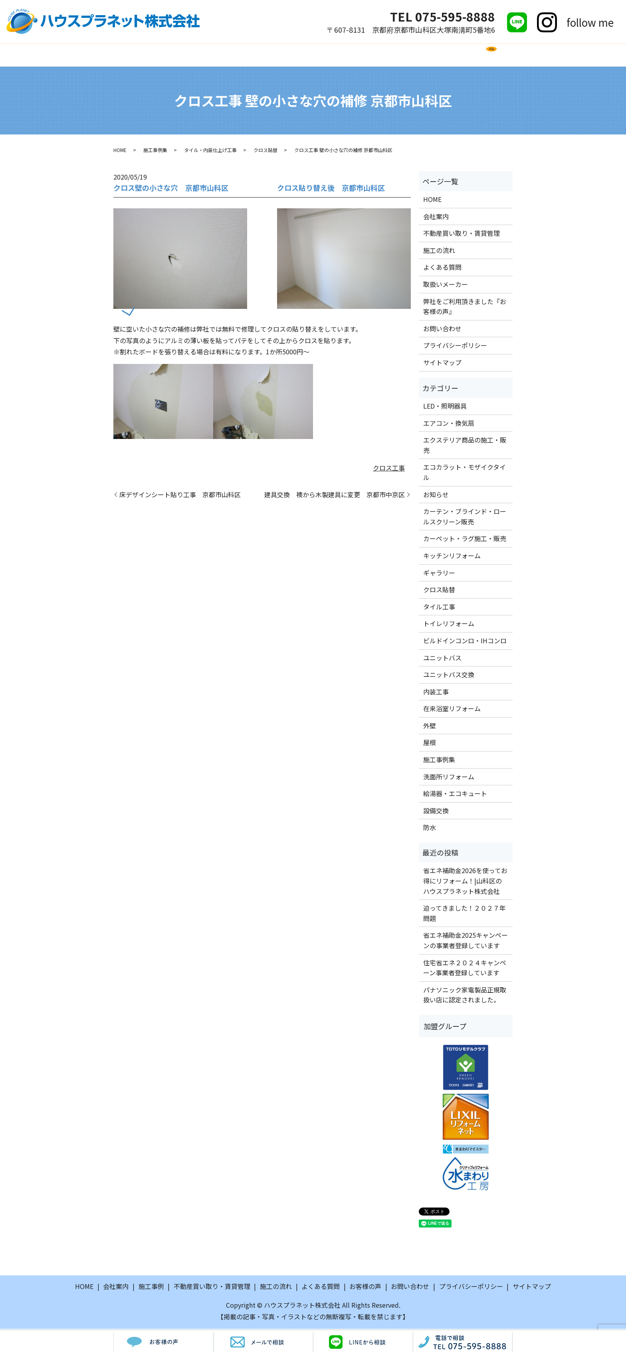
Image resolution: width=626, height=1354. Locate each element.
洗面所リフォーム (448, 777)
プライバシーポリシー (455, 346)
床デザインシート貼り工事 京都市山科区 (180, 495)
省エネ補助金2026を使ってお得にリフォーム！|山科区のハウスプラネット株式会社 (465, 882)
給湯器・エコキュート (455, 794)
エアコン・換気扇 (448, 424)
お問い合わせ (469, 55)
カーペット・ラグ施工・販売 (464, 539)
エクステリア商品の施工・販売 (464, 446)
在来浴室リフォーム (452, 709)
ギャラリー (439, 573)
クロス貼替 (265, 151)
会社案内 (170, 55)
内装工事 (436, 692)
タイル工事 (439, 607)
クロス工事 (389, 469)
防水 (429, 828)
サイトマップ (442, 363)
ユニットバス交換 (448, 675)
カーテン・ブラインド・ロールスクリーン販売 (464, 518)
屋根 (429, 743)
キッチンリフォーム (452, 556)
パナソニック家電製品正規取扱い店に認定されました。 (464, 996)
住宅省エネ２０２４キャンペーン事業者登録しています (464, 968)
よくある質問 (305, 55)
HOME (133, 55)
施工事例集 (155, 151)
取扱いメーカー (363, 55)
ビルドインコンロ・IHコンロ (465, 641)
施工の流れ (254, 55)
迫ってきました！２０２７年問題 (464, 914)
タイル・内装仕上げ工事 (210, 151)
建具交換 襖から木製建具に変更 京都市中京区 (334, 495)
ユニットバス (442, 658)
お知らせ (436, 495)
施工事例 (210, 55)
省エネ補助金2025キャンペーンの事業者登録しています (465, 941)
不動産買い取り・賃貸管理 (461, 234)
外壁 (429, 726)
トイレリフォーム (448, 624)
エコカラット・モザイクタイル (464, 473)
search (505, 59)
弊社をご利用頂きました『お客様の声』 (464, 307)
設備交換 (436, 811)
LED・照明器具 (445, 407)
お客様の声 (418, 55)
